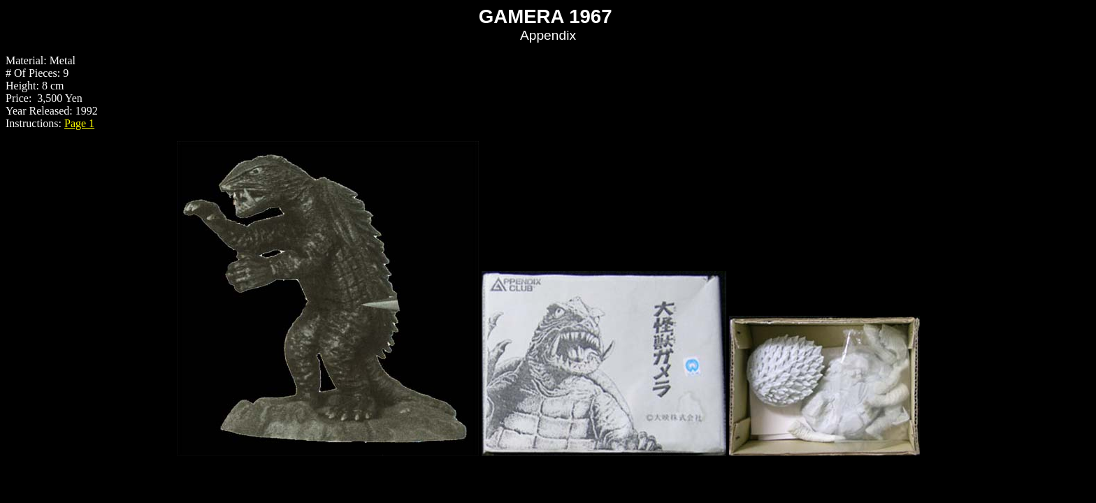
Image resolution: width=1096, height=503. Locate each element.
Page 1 (79, 123)
